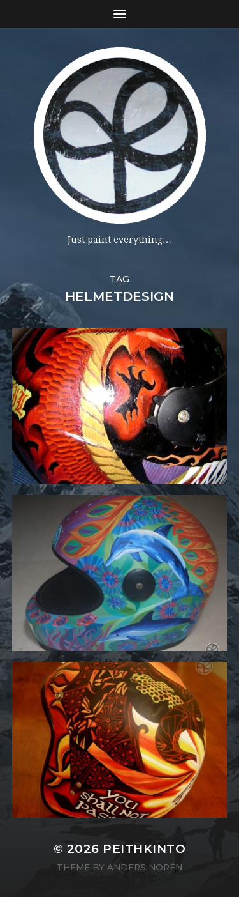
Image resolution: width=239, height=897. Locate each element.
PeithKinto (144, 848)
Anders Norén (144, 867)
